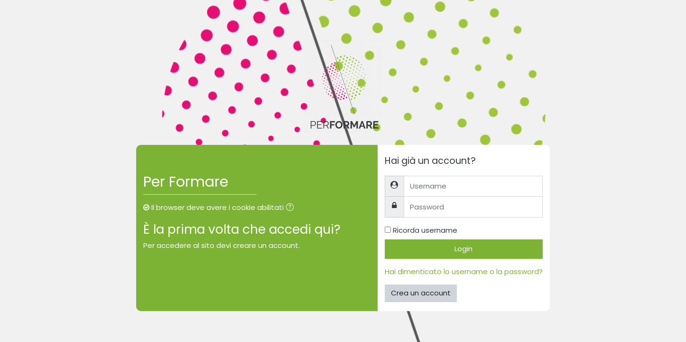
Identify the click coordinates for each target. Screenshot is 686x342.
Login (463, 249)
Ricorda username (425, 230)
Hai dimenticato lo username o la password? (464, 271)
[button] (292, 208)
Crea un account (421, 293)
